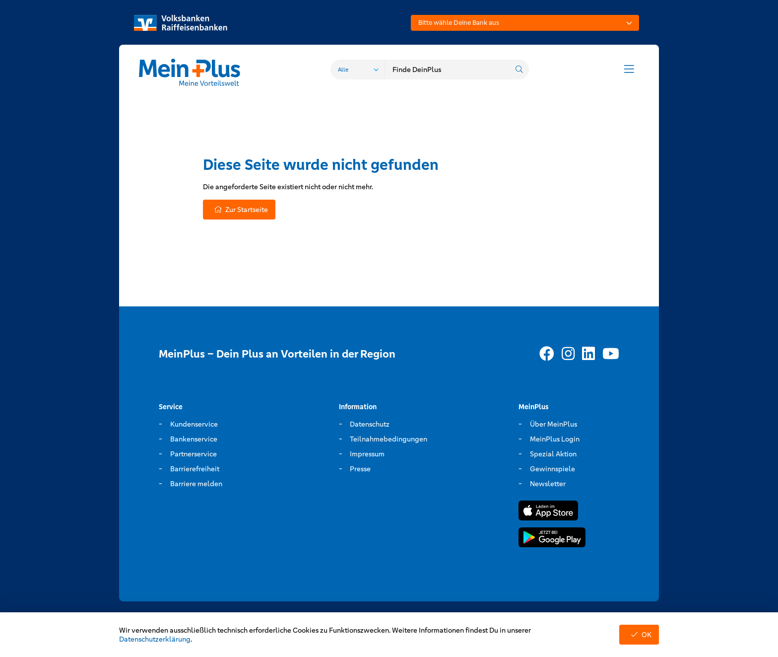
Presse (360, 468)
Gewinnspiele (552, 468)
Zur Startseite (239, 209)
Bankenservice (193, 439)
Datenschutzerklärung (155, 639)
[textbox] (525, 23)
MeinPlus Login (555, 439)
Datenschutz (369, 424)
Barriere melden (196, 483)
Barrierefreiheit (194, 468)
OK (639, 634)
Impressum (367, 453)
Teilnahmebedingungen (388, 439)
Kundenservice (194, 424)
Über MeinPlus (553, 424)
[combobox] (525, 23)
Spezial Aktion (553, 453)
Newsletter (548, 483)
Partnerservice (193, 453)
